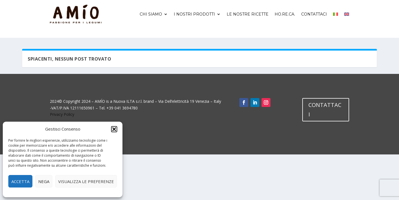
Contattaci (314, 14)
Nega (43, 181)
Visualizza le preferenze (86, 181)
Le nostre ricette (247, 14)
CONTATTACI (324, 109)
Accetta (20, 181)
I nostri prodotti (194, 14)
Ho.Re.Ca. (285, 14)
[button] (114, 129)
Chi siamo (151, 14)
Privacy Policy (62, 114)
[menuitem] (335, 14)
